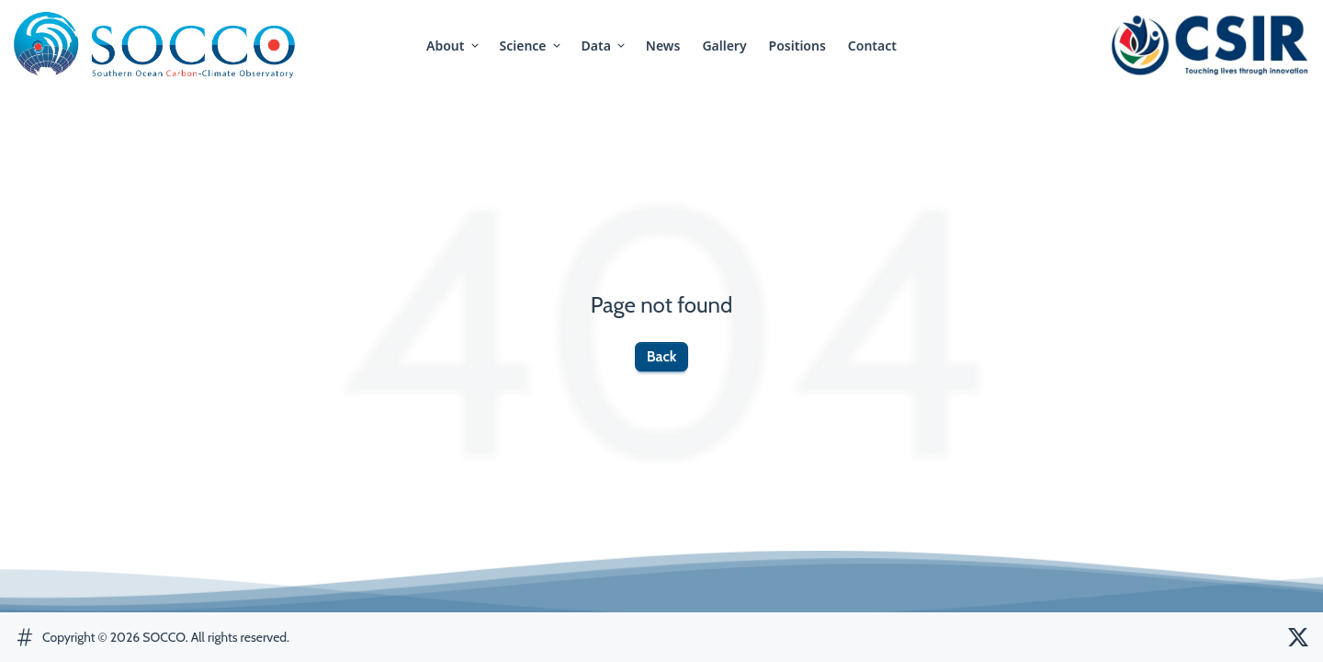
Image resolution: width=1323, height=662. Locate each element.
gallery (724, 45)
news (663, 45)
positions (797, 45)
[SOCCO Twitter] (1298, 637)
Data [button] (605, 45)
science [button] (531, 45)
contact (872, 45)
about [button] (453, 45)
